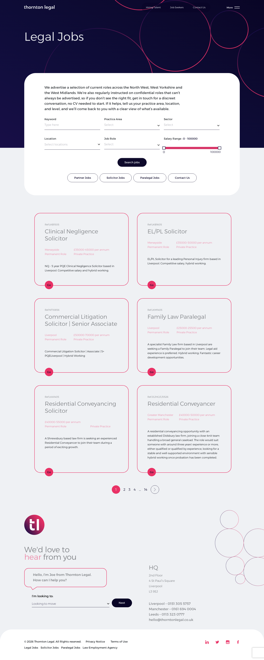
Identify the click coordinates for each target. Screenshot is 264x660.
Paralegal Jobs (149, 178)
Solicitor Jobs (116, 178)
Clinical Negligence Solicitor (71, 234)
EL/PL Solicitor (167, 230)
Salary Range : (173, 139)
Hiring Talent (153, 7)
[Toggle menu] (233, 7)
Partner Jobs (82, 178)
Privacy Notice (95, 641)
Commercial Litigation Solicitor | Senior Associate (81, 319)
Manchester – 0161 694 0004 (172, 614)
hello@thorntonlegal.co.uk (171, 625)
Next (122, 602)
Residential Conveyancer (181, 402)
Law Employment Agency (100, 647)
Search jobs (132, 163)
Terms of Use (119, 641)
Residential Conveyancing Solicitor (80, 406)
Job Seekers (177, 7)
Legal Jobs (31, 647)
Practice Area (113, 120)
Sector (168, 120)
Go (49, 285)
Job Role (110, 139)
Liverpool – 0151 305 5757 (170, 608)
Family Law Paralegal (176, 315)
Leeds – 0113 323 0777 (166, 619)
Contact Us (199, 7)
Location (50, 139)
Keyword (50, 120)
